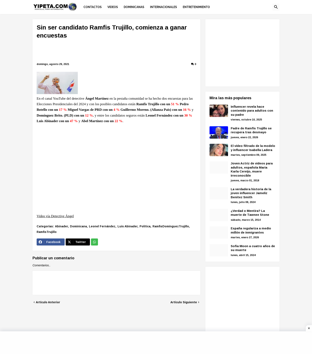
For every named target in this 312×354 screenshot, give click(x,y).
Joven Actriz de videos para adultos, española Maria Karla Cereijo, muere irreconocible (252, 169)
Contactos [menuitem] (93, 7)
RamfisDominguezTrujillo (171, 226)
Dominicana (78, 226)
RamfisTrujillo (47, 232)
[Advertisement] (116, 51)
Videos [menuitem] (112, 7)
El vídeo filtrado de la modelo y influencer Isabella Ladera (253, 148)
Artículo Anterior (48, 302)
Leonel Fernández (102, 226)
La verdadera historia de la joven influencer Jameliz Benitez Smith (251, 193)
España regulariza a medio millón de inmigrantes (251, 230)
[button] (275, 7)
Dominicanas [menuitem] (134, 7)
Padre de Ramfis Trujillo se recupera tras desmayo (251, 130)
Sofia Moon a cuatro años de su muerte (253, 248)
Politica (145, 226)
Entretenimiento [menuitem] (196, 7)
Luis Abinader (127, 226)
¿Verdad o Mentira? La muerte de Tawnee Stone (250, 213)
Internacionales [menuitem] (163, 7)
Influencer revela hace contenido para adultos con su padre (252, 110)
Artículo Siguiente (183, 302)
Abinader (61, 226)
